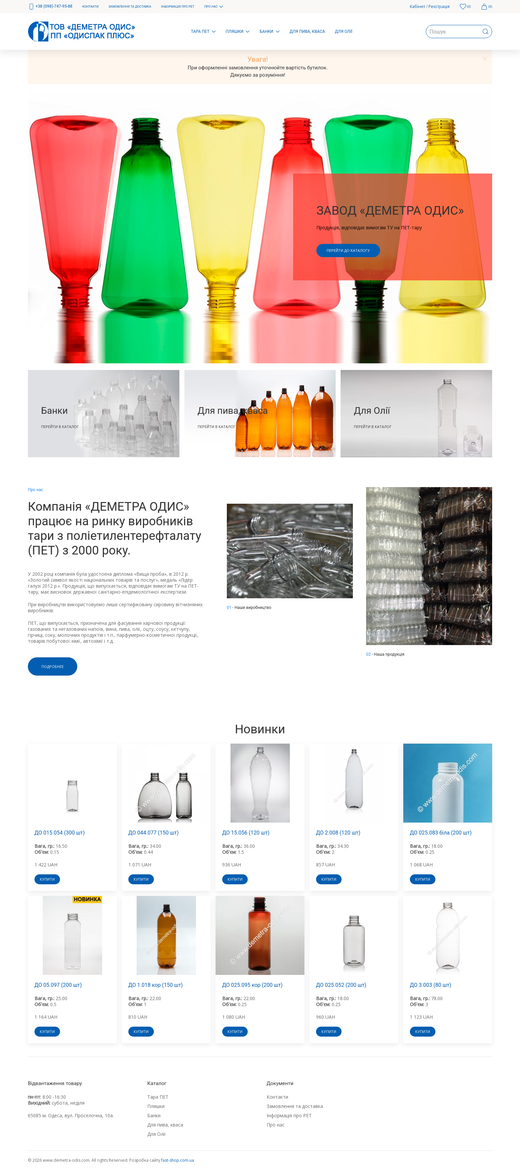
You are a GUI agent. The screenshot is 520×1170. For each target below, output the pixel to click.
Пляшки (155, 1106)
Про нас (276, 1125)
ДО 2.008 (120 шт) (338, 833)
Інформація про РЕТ (289, 1115)
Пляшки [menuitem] (238, 31)
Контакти (277, 1097)
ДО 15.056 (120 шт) (246, 833)
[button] (485, 58)
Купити (47, 879)
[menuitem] (50, 6)
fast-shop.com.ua (177, 1160)
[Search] (459, 31)
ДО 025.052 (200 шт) (341, 985)
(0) (486, 6)
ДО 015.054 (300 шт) (59, 833)
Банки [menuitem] (270, 31)
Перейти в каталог (60, 426)
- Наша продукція (385, 654)
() (465, 6)
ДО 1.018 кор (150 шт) (155, 985)
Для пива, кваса (165, 1125)
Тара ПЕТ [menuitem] (203, 31)
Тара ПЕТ (157, 1097)
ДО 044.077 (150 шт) (153, 833)
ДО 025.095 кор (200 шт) (252, 985)
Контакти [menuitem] (90, 6)
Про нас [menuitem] (213, 7)
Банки (154, 1115)
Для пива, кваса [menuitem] (307, 31)
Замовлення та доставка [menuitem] (129, 6)
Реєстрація (439, 6)
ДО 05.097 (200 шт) (58, 985)
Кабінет (417, 6)
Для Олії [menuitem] (343, 31)
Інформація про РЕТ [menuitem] (177, 6)
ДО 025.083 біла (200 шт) (441, 833)
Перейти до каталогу (348, 250)
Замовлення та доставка (295, 1106)
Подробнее (52, 666)
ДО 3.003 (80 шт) (430, 985)
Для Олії (156, 1134)
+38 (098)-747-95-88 (50, 6)
